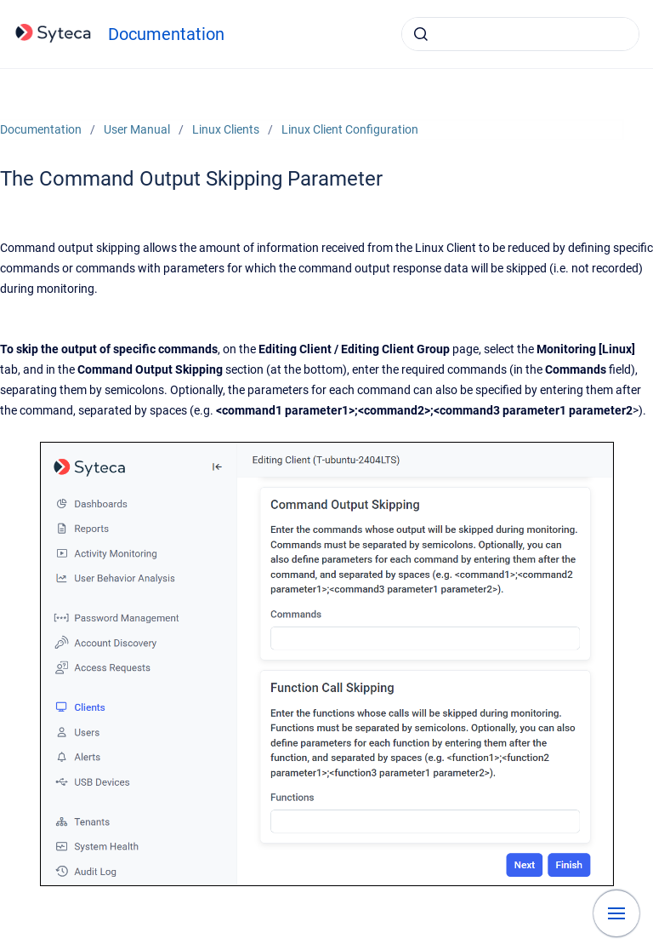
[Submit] (420, 34)
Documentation (166, 34)
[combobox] (520, 34)
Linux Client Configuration (349, 129)
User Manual (137, 129)
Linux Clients (225, 129)
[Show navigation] (616, 913)
